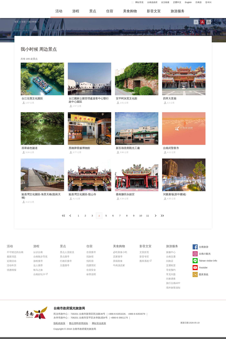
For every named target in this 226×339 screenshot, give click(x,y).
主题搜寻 (64, 265)
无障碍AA (194, 328)
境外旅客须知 (173, 287)
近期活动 (11, 261)
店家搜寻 (117, 256)
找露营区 (91, 265)
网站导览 (139, 2)
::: (132, 2)
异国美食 (117, 261)
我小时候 (33, 22)
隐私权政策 (59, 323)
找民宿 (90, 261)
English (188, 2)
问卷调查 (171, 278)
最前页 (63, 216)
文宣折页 (144, 252)
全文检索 (165, 2)
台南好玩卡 (39, 274)
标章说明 (91, 274)
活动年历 (11, 265)
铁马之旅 (38, 270)
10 (140, 215)
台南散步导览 (40, 256)
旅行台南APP (173, 283)
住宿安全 (91, 270)
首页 (16, 22)
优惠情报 (11, 270)
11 (147, 215)
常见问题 (171, 274)
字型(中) (202, 22)
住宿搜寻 (91, 252)
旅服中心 (171, 252)
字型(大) (208, 22)
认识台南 (38, 252)
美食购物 (130, 11)
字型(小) (196, 22)
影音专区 (144, 256)
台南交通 (171, 256)
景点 (92, 11)
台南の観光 (205, 253)
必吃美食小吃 (120, 252)
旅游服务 (177, 11)
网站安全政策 (99, 323)
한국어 (208, 2)
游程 (75, 11)
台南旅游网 (30, 11)
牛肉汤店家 (119, 265)
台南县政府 (152, 2)
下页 (71, 216)
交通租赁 (171, 265)
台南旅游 (203, 246)
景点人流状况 (67, 252)
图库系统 (144, 261)
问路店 (169, 261)
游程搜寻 (38, 261)
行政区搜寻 (66, 261)
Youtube (203, 267)
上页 (155, 216)
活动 (58, 11)
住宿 (109, 11)
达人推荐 (38, 265)
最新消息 (11, 256)
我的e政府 (182, 328)
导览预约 (171, 270)
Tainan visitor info (208, 260)
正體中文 (177, 2)
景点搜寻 (64, 256)
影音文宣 (154, 11)
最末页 (162, 216)
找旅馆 (90, 256)
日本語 (198, 2)
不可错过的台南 (15, 252)
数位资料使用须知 (78, 323)
